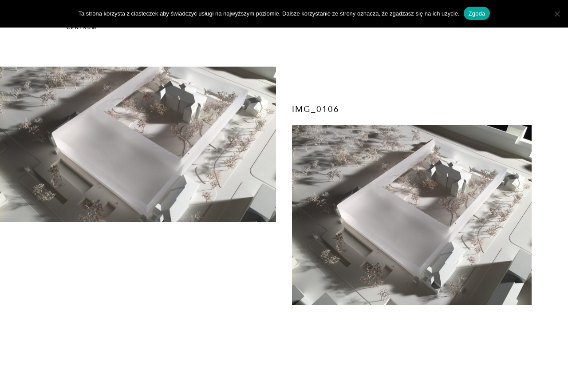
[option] (138, 144)
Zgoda (476, 13)
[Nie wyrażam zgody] (556, 13)
